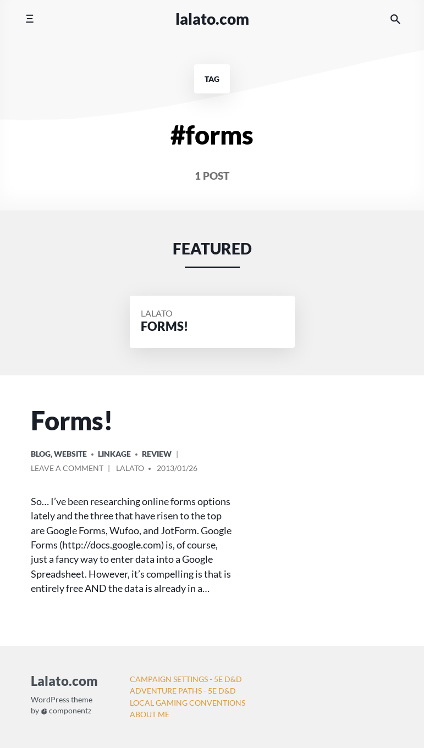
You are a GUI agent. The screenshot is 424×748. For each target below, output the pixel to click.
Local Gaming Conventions (187, 702)
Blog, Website (59, 453)
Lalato (157, 313)
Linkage (114, 453)
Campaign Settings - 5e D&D (186, 679)
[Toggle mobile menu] (29, 19)
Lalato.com (212, 18)
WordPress (50, 700)
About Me (149, 714)
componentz (66, 711)
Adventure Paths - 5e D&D (183, 690)
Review (157, 453)
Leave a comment (67, 469)
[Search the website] (395, 19)
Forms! (72, 420)
